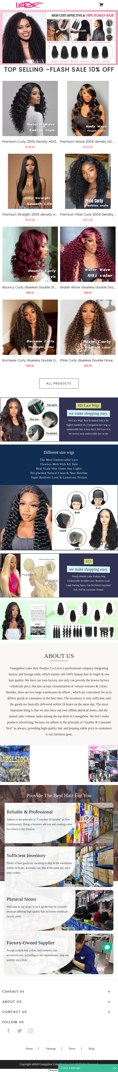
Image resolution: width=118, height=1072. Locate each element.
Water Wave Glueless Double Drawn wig (88, 346)
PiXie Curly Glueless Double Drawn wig (88, 419)
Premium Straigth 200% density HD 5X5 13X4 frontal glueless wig (30, 274)
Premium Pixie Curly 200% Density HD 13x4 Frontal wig (88, 274)
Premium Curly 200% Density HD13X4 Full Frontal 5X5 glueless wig (30, 141)
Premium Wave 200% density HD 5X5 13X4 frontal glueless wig (88, 141)
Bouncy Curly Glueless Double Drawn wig (30, 346)
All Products (58, 383)
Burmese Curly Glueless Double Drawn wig (30, 419)
